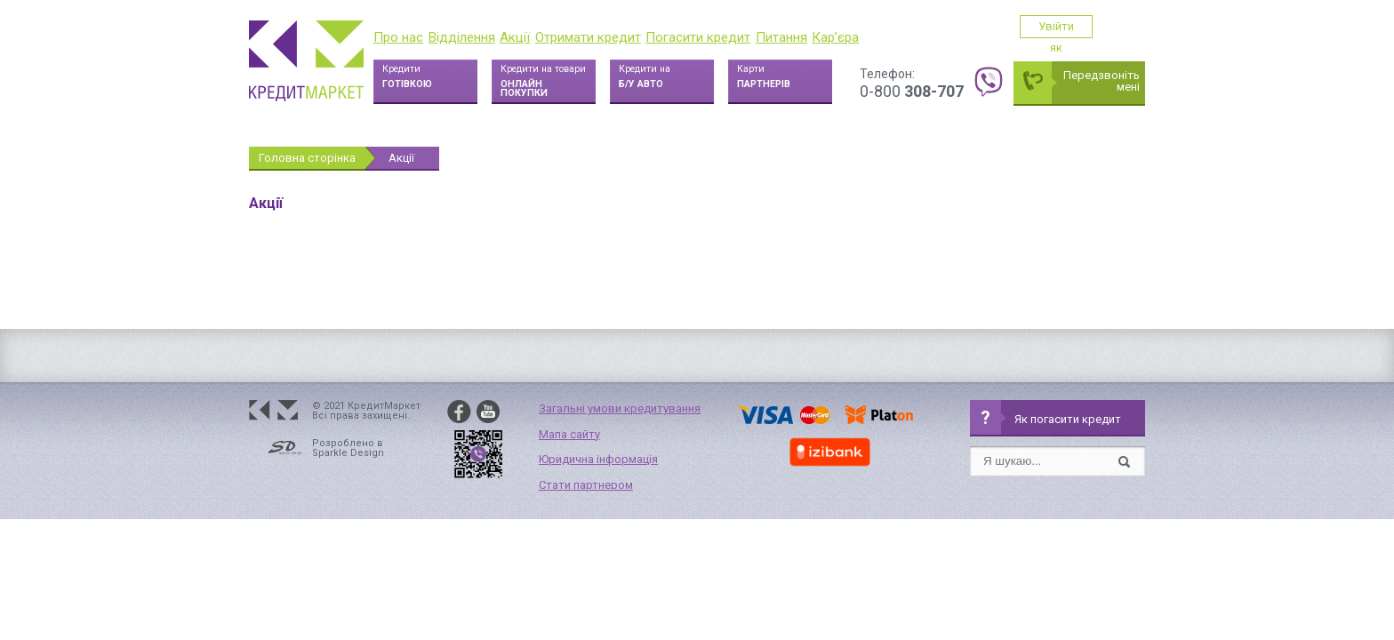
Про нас (398, 37)
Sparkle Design (348, 453)
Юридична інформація (598, 459)
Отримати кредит (588, 37)
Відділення (462, 37)
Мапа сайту (569, 434)
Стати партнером (586, 485)
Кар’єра (835, 37)
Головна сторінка (307, 157)
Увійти (1082, 26)
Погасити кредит (697, 37)
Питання (781, 37)
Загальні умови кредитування (620, 408)
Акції (515, 37)
